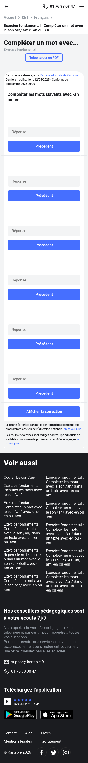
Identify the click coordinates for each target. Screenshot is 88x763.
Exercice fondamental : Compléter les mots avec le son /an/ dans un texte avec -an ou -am (65, 486)
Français (41, 17)
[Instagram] (66, 752)
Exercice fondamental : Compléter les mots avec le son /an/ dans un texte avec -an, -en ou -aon (23, 533)
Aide (28, 733)
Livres (46, 733)
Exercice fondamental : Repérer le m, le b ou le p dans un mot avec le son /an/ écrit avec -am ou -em (23, 559)
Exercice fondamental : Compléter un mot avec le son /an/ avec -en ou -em (65, 510)
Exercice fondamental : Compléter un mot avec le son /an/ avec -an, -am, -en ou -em (65, 558)
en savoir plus (72, 429)
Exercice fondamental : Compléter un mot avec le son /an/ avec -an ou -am (23, 583)
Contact (10, 733)
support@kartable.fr (27, 662)
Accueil (10, 17)
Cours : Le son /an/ (20, 477)
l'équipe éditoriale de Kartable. (59, 75)
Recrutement (50, 741)
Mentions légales (18, 741)
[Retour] (8, 6)
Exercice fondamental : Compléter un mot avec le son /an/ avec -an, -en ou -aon (23, 509)
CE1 (25, 17)
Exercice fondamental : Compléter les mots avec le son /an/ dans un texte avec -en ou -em (65, 534)
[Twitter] (54, 752)
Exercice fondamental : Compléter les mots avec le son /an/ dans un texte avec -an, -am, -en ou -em (65, 581)
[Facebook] (42, 752)
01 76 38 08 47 (62, 6)
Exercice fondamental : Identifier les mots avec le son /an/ (23, 490)
